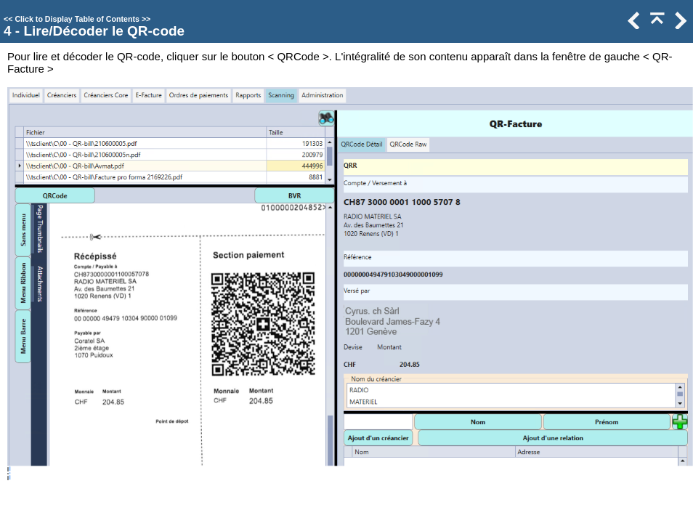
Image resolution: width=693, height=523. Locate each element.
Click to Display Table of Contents (77, 19)
